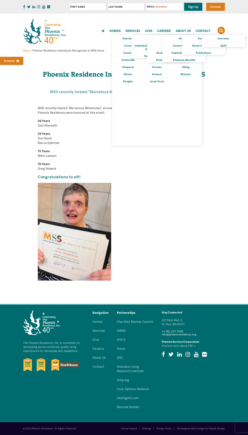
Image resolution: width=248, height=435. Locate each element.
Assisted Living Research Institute (130, 368)
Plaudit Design (217, 428)
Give (148, 31)
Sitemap (146, 428)
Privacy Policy (164, 428)
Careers (164, 31)
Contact (203, 31)
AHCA (121, 339)
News (26, 50)
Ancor (121, 348)
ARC (120, 357)
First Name (77, 6)
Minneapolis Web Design (191, 428)
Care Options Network (133, 389)
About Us (183, 31)
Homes (97, 321)
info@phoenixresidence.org (179, 334)
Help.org (123, 380)
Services (133, 31)
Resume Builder (128, 407)
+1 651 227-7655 (172, 331)
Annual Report (129, 428)
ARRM (121, 330)
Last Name (115, 6)
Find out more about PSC (178, 346)
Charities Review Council (135, 321)
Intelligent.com (128, 398)
